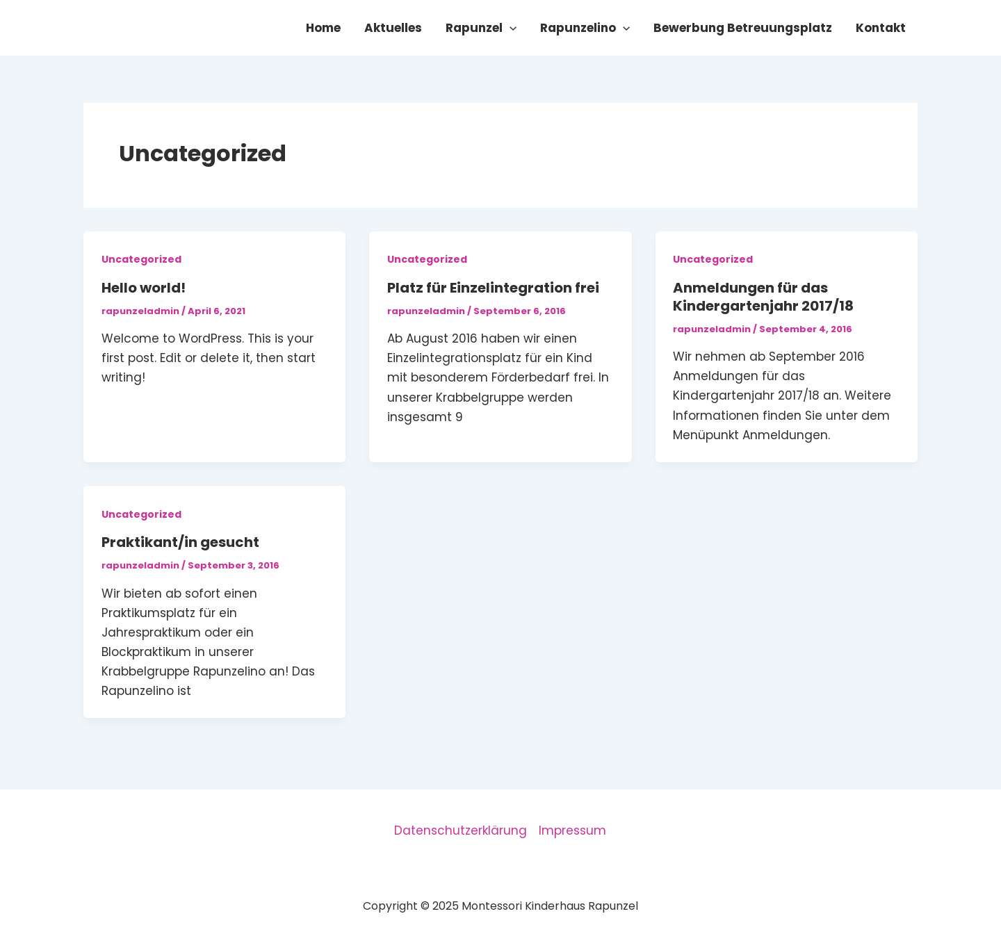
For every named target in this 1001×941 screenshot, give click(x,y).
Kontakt (881, 27)
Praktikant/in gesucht (180, 542)
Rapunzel (481, 28)
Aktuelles (393, 27)
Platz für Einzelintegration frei (493, 287)
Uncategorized (141, 259)
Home (323, 27)
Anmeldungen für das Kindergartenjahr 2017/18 (763, 297)
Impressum (572, 830)
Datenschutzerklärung (460, 830)
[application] (509, 28)
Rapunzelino (585, 28)
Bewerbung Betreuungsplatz (742, 27)
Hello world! (143, 287)
